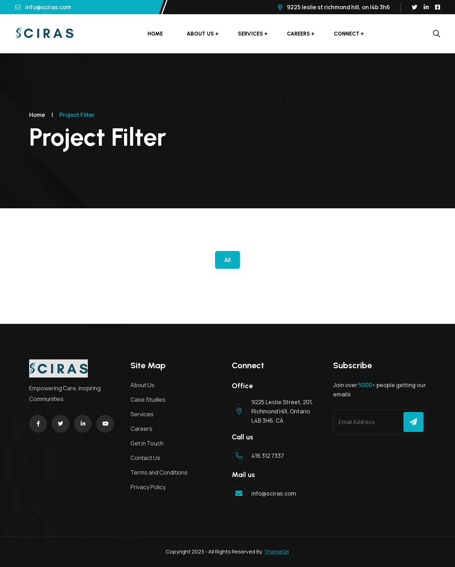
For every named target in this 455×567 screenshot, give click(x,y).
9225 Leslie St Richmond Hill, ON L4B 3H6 (334, 7)
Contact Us (145, 458)
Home (155, 34)
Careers (298, 34)
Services (250, 34)
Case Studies (148, 399)
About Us (200, 34)
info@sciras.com (43, 7)
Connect (346, 34)
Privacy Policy (148, 487)
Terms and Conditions (159, 472)
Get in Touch (147, 443)
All (227, 260)
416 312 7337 (267, 456)
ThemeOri (276, 551)
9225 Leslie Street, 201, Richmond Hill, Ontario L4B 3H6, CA (282, 411)
